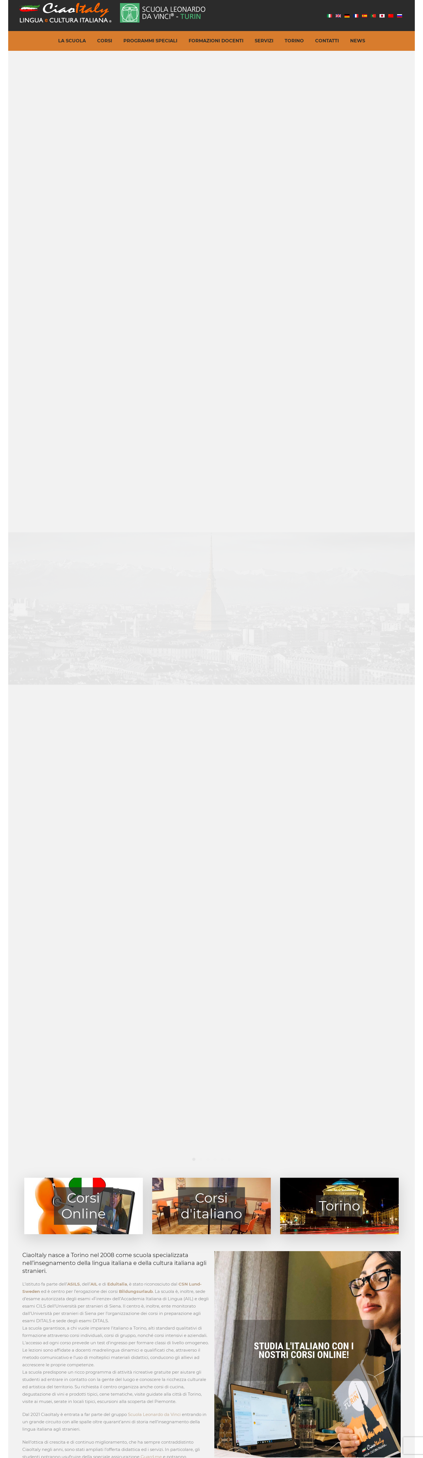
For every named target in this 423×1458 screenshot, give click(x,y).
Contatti (327, 40)
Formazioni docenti (216, 40)
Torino (294, 40)
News (357, 40)
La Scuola (72, 40)
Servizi (264, 40)
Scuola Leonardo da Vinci (154, 1414)
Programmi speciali (150, 40)
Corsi (104, 40)
